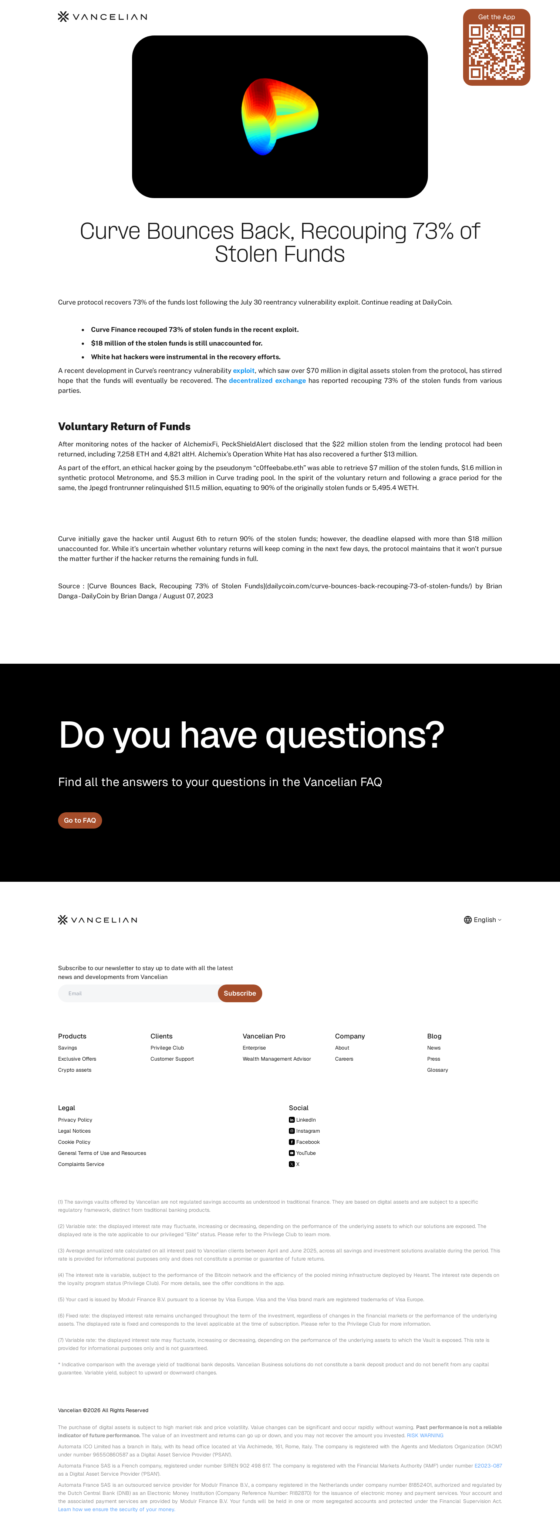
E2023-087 (488, 1465)
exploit (244, 370)
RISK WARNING (425, 1435)
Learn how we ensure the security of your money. (116, 1509)
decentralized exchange (267, 380)
